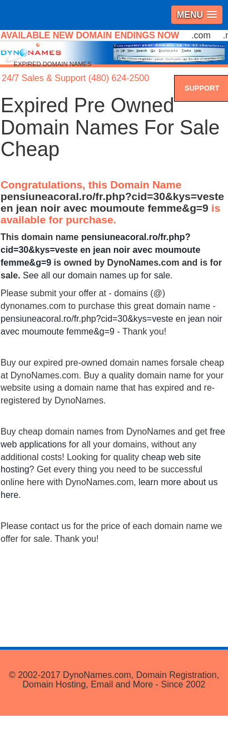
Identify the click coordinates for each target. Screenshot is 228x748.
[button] (196, 15)
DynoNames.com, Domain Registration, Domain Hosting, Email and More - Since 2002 (120, 680)
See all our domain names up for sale (96, 275)
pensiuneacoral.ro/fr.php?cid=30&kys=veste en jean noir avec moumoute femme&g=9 (112, 202)
